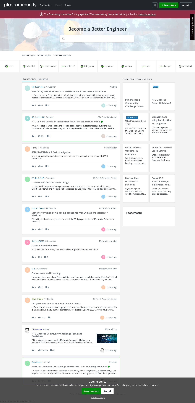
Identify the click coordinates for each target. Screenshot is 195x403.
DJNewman (37, 329)
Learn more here (147, 14)
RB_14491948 (38, 117)
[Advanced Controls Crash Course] (162, 158)
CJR (33, 269)
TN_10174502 (38, 208)
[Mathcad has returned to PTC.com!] (135, 188)
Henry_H (35, 148)
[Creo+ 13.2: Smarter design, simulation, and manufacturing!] (162, 188)
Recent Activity (29, 78)
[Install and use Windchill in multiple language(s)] (135, 158)
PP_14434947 (38, 178)
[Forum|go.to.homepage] (20, 5)
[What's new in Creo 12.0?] (135, 127)
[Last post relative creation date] (111, 105)
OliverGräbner (38, 299)
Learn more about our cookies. (146, 385)
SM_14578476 (38, 241)
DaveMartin (37, 362)
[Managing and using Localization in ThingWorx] (162, 127)
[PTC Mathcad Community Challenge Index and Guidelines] (135, 96)
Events (58, 5)
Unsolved (43, 78)
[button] (97, 397)
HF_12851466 (38, 87)
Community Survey (192, 26)
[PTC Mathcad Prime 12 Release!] (162, 96)
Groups (67, 5)
